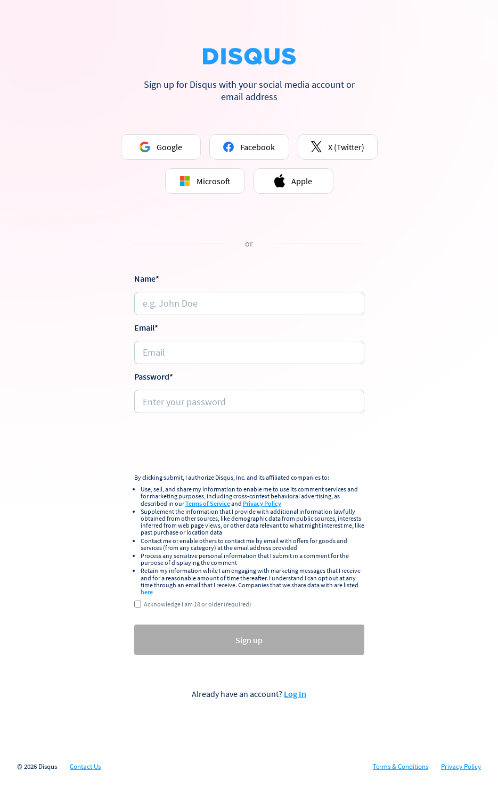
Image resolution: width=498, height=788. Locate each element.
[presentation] (249, 444)
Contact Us (85, 766)
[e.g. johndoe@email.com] (249, 352)
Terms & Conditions (400, 766)
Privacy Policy (262, 503)
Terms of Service (207, 503)
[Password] (249, 401)
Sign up (249, 640)
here (147, 592)
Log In (295, 693)
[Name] (249, 303)
